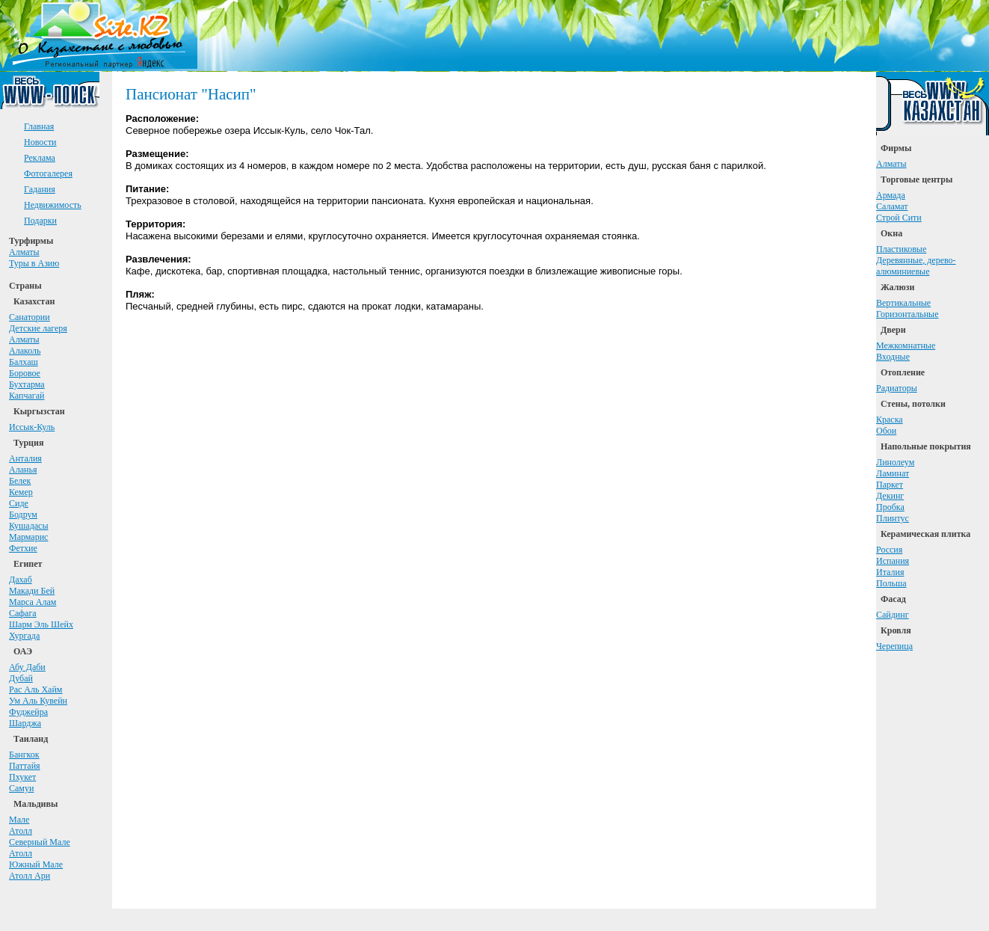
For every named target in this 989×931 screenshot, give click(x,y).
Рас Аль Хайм (35, 689)
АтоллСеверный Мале (39, 836)
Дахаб (20, 579)
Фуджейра (28, 712)
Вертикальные (903, 303)
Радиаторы (896, 388)
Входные (893, 356)
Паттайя (24, 766)
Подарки (40, 220)
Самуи (21, 788)
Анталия (25, 458)
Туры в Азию (34, 263)
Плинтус (892, 518)
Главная (39, 126)
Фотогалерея (48, 173)
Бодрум (23, 514)
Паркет (889, 484)
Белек (20, 481)
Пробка (890, 507)
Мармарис (28, 537)
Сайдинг (892, 614)
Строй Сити (899, 217)
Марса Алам (32, 602)
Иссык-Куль (32, 427)
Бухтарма (27, 384)
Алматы (24, 252)
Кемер (21, 492)
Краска (889, 419)
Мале (19, 819)
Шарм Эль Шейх (41, 624)
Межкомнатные (905, 345)
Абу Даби (27, 667)
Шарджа (25, 723)
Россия (889, 549)
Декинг (890, 496)
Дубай (21, 678)
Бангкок (24, 754)
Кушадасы (29, 525)
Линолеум (895, 462)
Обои (886, 430)
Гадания (39, 189)
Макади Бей (32, 591)
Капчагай (26, 395)
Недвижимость (52, 205)
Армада (890, 195)
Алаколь (25, 350)
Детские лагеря (38, 328)
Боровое (24, 373)
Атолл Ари (29, 875)
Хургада (24, 635)
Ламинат (892, 473)
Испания (892, 561)
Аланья (23, 469)
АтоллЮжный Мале (36, 859)
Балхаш (23, 362)
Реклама (39, 158)
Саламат (892, 206)
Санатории (29, 317)
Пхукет (22, 777)
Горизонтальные (907, 314)
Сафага (23, 613)
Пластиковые (901, 249)
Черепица (894, 646)
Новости (40, 142)
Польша (891, 583)
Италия (890, 572)
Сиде (18, 503)
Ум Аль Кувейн (38, 700)
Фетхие (23, 548)
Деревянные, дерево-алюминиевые (916, 266)
